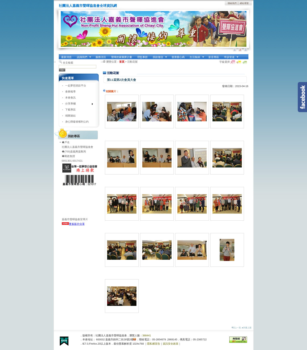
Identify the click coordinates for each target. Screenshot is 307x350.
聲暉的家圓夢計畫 (121, 57)
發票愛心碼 (178, 57)
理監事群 (142, 57)
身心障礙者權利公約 (77, 121)
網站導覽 (244, 3)
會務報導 (70, 91)
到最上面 (246, 328)
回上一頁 (236, 328)
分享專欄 (77, 104)
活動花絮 (132, 61)
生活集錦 (195, 57)
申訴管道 (230, 57)
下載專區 (70, 109)
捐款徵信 (158, 57)
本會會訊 (70, 97)
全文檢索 (68, 62)
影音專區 (213, 57)
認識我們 (82, 57)
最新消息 (66, 57)
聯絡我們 (232, 3)
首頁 (121, 61)
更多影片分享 (73, 223)
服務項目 (101, 57)
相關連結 (70, 115)
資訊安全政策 (170, 343)
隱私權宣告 (153, 343)
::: (60, 55)
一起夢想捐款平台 (75, 85)
